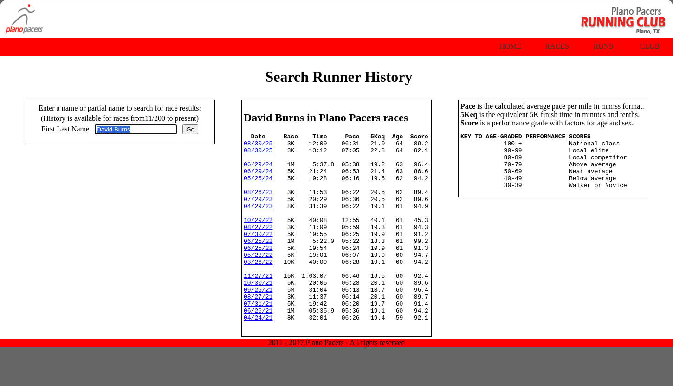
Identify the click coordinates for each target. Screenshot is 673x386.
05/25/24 (258, 187)
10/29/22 (258, 238)
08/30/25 (258, 146)
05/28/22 (258, 279)
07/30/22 (258, 254)
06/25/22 (258, 263)
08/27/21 (258, 330)
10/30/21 (258, 313)
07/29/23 (258, 213)
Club (650, 46)
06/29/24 (258, 171)
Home (510, 46)
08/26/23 (258, 204)
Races (557, 46)
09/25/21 (258, 321)
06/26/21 (258, 346)
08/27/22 (258, 246)
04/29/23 (258, 221)
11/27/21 (258, 305)
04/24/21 (258, 355)
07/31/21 (258, 338)
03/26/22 (258, 288)
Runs (604, 46)
